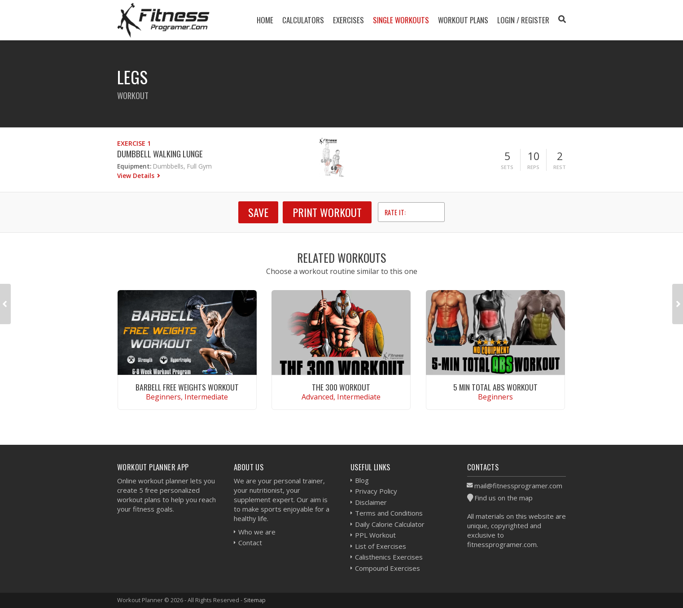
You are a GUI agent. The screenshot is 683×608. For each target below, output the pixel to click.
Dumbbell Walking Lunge (160, 154)
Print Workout (327, 212)
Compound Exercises (387, 568)
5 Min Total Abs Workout (495, 387)
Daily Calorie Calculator (390, 524)
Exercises (348, 20)
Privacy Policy (376, 490)
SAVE (258, 212)
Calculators (303, 20)
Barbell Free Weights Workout (187, 387)
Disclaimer (371, 502)
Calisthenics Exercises (389, 556)
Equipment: (134, 166)
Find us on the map (503, 497)
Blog (362, 480)
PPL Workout (375, 534)
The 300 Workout (341, 387)
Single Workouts (401, 20)
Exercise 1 (134, 143)
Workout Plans (463, 20)
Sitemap (255, 600)
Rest (559, 167)
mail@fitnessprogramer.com (518, 485)
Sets (507, 167)
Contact (250, 542)
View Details (136, 175)
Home (265, 20)
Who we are (257, 531)
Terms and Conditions (389, 512)
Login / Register (523, 20)
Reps (533, 167)
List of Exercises (380, 546)
